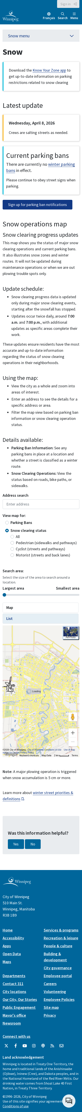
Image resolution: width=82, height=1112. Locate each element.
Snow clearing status (28, 530)
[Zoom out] (72, 741)
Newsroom (12, 1023)
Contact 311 (13, 983)
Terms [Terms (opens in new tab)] (75, 755)
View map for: (14, 515)
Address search (15, 495)
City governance (58, 967)
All (18, 536)
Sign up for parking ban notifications (37, 204)
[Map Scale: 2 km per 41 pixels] (61, 755)
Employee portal (58, 975)
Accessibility (13, 938)
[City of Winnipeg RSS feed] (52, 1046)
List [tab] (9, 618)
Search (63, 16)
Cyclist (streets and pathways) (40, 548)
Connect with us (16, 1036)
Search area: (13, 570)
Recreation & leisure (61, 938)
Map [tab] (9, 607)
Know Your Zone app (49, 70)
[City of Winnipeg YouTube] (24, 1046)
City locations (14, 991)
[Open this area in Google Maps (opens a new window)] (11, 754)
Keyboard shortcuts (29, 755)
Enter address (41, 504)
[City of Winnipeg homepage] (17, 885)
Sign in (66, 4)
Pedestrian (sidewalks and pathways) (46, 542)
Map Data (46, 755)
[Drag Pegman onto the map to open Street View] (72, 717)
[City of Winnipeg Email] (61, 1046)
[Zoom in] (72, 732)
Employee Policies (59, 999)
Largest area (13, 588)
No (32, 844)
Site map (51, 1007)
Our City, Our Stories (20, 999)
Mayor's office (14, 1015)
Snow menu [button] (41, 35)
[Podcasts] (43, 1046)
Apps (7, 945)
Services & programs (61, 930)
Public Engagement (19, 1007)
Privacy (50, 1015)
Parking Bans (21, 522)
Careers (50, 983)
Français (49, 18)
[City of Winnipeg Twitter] (6, 1046)
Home (8, 930)
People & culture (58, 945)
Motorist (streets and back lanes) (43, 555)
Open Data (12, 953)
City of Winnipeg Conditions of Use (44, 750)
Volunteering (55, 991)
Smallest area (67, 588)
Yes (16, 844)
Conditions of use (16, 1106)
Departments (14, 975)
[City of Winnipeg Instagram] (34, 1046)
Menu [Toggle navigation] (74, 16)
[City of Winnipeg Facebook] (15, 1046)
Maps (7, 961)
